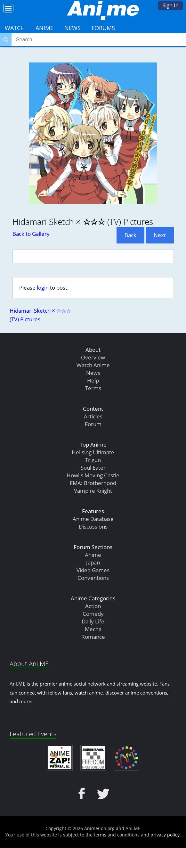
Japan (93, 562)
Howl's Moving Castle (93, 475)
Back (130, 235)
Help (93, 380)
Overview (93, 357)
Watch (15, 28)
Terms (93, 388)
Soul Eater (93, 467)
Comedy (93, 613)
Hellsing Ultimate (93, 452)
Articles (93, 416)
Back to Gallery (31, 233)
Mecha (93, 629)
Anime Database (93, 519)
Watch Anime (93, 365)
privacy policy (165, 835)
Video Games (93, 570)
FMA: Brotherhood (93, 483)
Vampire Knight (93, 490)
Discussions (93, 526)
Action (93, 606)
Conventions (93, 577)
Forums (103, 28)
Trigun (93, 460)
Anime (44, 28)
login (43, 287)
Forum (93, 424)
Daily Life (93, 621)
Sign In (170, 5)
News (72, 28)
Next (160, 235)
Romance (93, 636)
